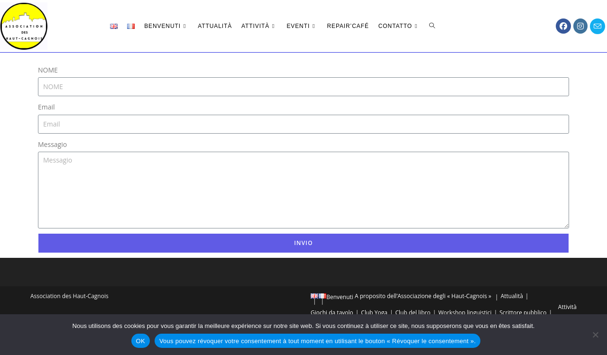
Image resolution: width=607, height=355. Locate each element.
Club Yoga (374, 313)
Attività (567, 307)
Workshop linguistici (464, 313)
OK (140, 341)
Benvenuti (339, 297)
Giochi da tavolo (332, 313)
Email (46, 106)
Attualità (512, 296)
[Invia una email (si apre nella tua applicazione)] (597, 26)
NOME (48, 69)
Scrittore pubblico (522, 313)
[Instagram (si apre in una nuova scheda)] (580, 26)
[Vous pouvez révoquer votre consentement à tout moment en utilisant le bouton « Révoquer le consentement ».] (595, 334)
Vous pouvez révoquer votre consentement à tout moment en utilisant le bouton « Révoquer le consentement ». (317, 341)
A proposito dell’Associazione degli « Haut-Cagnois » (423, 296)
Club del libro (412, 313)
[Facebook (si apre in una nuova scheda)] (563, 26)
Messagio (52, 144)
